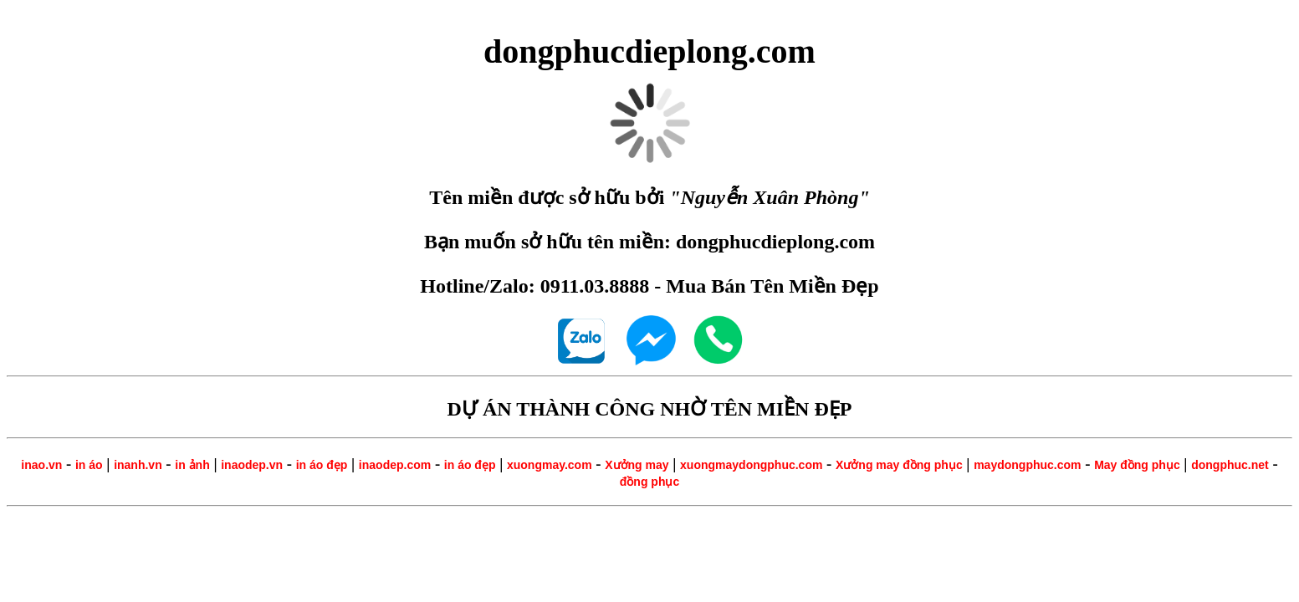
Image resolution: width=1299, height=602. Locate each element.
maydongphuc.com (1027, 465)
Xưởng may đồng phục (899, 465)
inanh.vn (138, 465)
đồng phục (649, 481)
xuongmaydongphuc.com (751, 465)
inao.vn (41, 465)
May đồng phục (1137, 465)
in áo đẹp (322, 465)
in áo (89, 465)
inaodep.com (395, 465)
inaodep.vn (252, 465)
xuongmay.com (549, 465)
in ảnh (192, 465)
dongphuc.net (1230, 465)
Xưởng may (636, 465)
